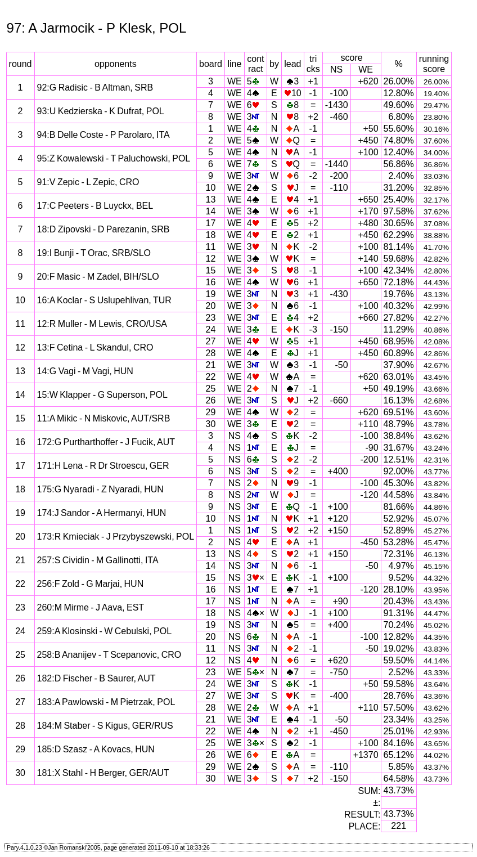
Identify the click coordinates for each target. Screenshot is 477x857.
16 (211, 282)
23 (211, 317)
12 (211, 258)
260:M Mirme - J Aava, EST (91, 607)
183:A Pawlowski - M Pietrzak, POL (106, 702)
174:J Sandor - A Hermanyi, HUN (101, 513)
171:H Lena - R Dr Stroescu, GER (103, 465)
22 (211, 377)
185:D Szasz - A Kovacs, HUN (96, 749)
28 (211, 353)
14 (211, 211)
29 (211, 412)
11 (211, 247)
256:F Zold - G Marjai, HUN (90, 584)
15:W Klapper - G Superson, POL (102, 395)
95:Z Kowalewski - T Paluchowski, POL (114, 158)
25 (211, 388)
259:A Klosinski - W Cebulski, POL (104, 631)
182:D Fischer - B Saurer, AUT (96, 678)
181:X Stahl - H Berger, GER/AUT (103, 773)
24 (211, 329)
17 (211, 223)
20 (211, 306)
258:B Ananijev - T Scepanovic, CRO (109, 654)
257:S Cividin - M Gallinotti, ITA (98, 560)
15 (211, 270)
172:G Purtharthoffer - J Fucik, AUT (106, 442)
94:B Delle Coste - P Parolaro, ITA (103, 135)
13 (211, 199)
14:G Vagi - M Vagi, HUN (85, 371)
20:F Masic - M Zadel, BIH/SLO (98, 276)
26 (211, 400)
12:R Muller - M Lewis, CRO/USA (102, 324)
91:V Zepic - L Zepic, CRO (88, 182)
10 (211, 187)
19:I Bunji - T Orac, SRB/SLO (94, 253)
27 (211, 341)
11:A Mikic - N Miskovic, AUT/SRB (103, 418)
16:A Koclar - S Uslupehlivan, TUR (104, 300)
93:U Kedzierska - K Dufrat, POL (100, 111)
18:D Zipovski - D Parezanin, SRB (103, 229)
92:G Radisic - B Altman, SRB (95, 87)
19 (211, 294)
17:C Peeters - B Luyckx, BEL (95, 205)
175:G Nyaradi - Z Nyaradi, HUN (100, 489)
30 (211, 424)
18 (211, 235)
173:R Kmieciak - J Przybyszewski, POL (116, 536)
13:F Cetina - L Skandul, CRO (95, 347)
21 (211, 365)
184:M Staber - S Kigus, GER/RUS (105, 725)
